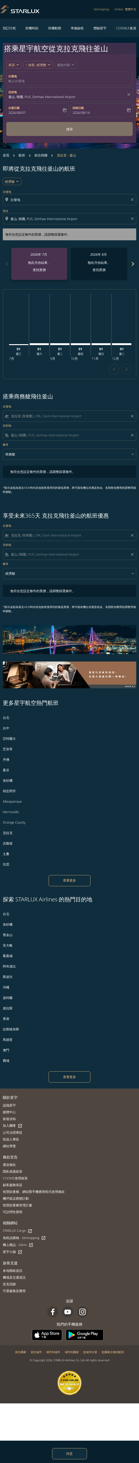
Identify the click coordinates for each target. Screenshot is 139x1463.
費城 (6, 1060)
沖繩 (6, 987)
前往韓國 (40, 155)
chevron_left (114, 369)
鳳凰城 (8, 956)
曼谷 (6, 770)
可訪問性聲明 (12, 1212)
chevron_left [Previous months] (6, 264)
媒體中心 (9, 1112)
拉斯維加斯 (11, 1029)
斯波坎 (8, 976)
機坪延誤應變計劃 (16, 1198)
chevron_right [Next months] (132, 264)
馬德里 (8, 1039)
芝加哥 (8, 749)
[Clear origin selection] (133, 199)
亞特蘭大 (9, 738)
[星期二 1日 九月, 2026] (60, 344)
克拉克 (8, 833)
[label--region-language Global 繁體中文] (125, 9)
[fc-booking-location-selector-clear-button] (129, 94)
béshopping (101, 9)
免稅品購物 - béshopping (24, 1238)
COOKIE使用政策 (15, 1178)
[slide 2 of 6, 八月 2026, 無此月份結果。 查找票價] (99, 264)
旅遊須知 (9, 1119)
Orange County (14, 822)
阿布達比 (9, 966)
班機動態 (54, 28)
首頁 (6, 155)
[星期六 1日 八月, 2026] (39, 344)
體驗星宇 (99, 28)
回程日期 (78, 108)
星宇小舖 (12, 1251)
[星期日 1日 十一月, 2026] (101, 344)
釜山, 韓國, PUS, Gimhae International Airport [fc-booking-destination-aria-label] (41, 97)
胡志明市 (9, 791)
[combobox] (69, 199)
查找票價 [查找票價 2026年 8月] (99, 270)
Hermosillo (11, 812)
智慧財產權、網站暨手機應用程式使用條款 (34, 1191)
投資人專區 (11, 1139)
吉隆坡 (8, 843)
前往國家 (20, 1352)
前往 (5, 211)
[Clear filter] (132, 416)
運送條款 (9, 1164)
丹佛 (6, 759)
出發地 (12, 76)
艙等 (5, 445)
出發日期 (14, 108)
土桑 (6, 854)
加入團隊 (12, 1125)
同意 (69, 1453)
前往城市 (36, 1352)
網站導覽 (9, 1146)
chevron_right (126, 369)
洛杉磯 (8, 780)
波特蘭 (8, 997)
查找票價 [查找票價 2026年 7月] (39, 270)
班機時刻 (31, 28)
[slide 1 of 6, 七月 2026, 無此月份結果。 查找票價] (39, 264)
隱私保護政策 (12, 1171)
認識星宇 (9, 1105)
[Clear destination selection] (133, 218)
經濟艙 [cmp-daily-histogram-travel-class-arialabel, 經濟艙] (10, 181)
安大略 (8, 945)
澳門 (6, 1050)
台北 (6, 717)
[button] (38, 64)
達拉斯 (8, 1008)
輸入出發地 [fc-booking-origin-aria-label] (16, 81)
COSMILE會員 (126, 28)
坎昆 (6, 864)
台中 (6, 728)
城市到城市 (53, 1352)
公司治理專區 (12, 1132)
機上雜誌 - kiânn (18, 1244)
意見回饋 (9, 1284)
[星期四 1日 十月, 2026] (80, 344)
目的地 (12, 92)
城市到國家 (72, 1352)
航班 (22, 155)
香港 (6, 1018)
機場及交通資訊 (14, 1277)
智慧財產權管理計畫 (17, 1205)
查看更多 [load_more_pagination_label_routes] (69, 880)
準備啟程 (77, 28)
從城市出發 (90, 1352)
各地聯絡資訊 (12, 1270)
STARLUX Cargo (17, 1230)
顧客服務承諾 (12, 1185)
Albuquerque (12, 801)
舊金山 (8, 935)
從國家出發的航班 (113, 1352)
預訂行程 (9, 28)
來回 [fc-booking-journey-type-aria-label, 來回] (11, 65)
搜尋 (69, 129)
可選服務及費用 (14, 1291)
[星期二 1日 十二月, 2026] (121, 344)
